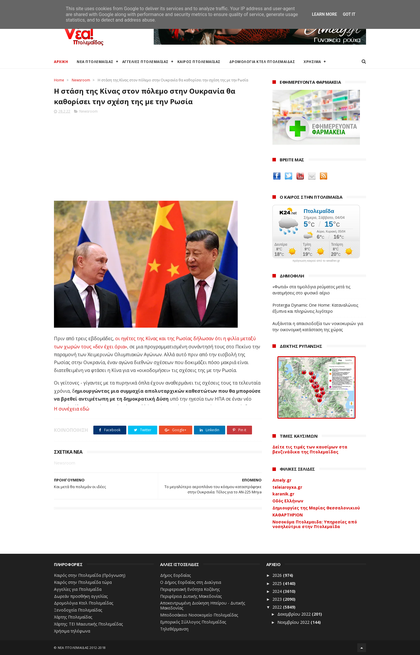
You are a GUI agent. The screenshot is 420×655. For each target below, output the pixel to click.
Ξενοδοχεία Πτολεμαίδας (78, 610)
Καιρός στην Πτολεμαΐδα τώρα (83, 582)
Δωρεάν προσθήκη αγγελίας (81, 596)
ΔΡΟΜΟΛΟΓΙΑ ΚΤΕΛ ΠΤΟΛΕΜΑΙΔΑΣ (262, 61)
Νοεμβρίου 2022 (294, 622)
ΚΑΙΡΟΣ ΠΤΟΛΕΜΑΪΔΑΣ (198, 61)
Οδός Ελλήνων (287, 501)
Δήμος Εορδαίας (175, 575)
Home (59, 80)
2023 (277, 599)
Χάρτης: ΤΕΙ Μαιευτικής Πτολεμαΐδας (88, 624)
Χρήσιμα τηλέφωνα (72, 631)
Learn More (324, 14)
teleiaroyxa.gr (287, 487)
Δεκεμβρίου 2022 (294, 614)
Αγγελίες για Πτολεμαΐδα (78, 589)
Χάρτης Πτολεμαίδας (73, 617)
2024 (277, 591)
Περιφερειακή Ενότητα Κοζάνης (190, 589)
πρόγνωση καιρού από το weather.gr (316, 260)
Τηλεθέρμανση (174, 629)
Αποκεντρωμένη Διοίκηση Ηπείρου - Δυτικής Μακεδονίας (202, 605)
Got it (349, 14)
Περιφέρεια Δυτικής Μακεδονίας (191, 596)
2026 (277, 575)
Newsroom (81, 80)
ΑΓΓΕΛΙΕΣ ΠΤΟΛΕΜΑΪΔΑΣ (145, 61)
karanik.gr (283, 494)
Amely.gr (281, 480)
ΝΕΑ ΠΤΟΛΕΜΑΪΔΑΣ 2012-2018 (82, 647)
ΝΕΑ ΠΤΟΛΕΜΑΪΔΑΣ (95, 61)
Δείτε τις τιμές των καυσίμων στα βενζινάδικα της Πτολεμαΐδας (309, 449)
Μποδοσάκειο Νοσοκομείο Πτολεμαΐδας (199, 615)
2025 (277, 583)
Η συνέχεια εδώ (71, 409)
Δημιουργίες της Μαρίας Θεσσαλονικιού (316, 508)
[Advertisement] (158, 155)
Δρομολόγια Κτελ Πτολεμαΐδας (83, 603)
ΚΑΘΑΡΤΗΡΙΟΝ (287, 515)
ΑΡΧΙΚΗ (61, 61)
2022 (277, 607)
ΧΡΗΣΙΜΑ (312, 61)
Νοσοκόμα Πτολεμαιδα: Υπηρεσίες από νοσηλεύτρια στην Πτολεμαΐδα (314, 524)
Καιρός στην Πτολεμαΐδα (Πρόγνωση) (89, 575)
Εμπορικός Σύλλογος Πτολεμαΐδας (193, 622)
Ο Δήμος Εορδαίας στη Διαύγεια (190, 582)
